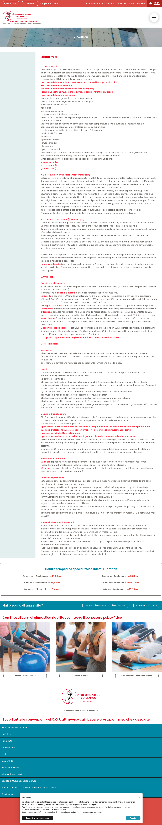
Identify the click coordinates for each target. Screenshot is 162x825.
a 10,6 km (55, 576)
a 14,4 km (54, 582)
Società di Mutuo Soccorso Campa (81, 780)
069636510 (29, 3)
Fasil (81, 754)
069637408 (11, 3)
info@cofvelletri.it (49, 3)
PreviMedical (81, 747)
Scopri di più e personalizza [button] (37, 818)
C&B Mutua (81, 760)
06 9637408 (102, 605)
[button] (139, 797)
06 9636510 (119, 605)
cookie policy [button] (93, 804)
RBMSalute (81, 740)
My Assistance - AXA (81, 774)
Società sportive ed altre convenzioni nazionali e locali (81, 787)
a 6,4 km (54, 589)
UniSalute (81, 734)
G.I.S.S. (154, 3)
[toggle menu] (154, 17)
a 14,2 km (133, 582)
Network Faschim (81, 767)
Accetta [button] (133, 818)
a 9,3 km (133, 576)
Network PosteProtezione (81, 727)
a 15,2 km (132, 589)
